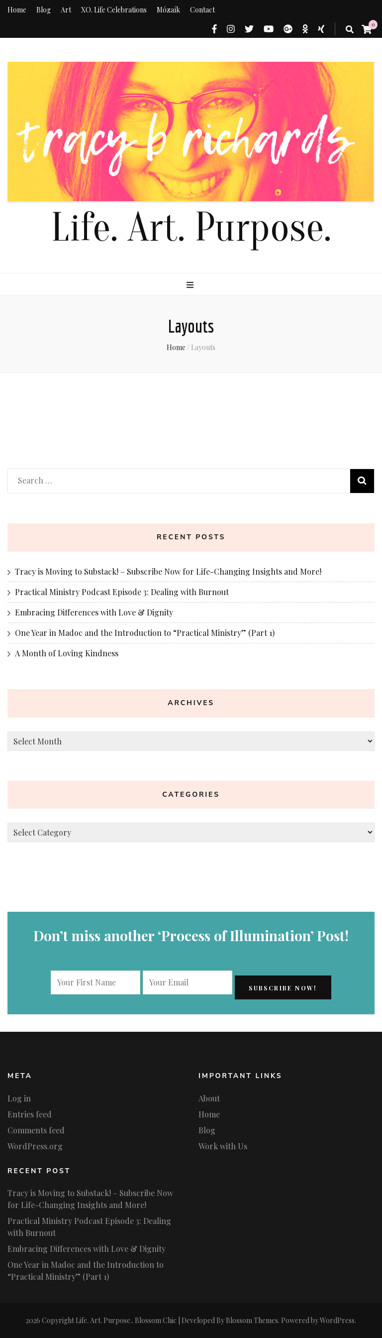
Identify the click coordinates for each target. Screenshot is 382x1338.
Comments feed (36, 1130)
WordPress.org (35, 1146)
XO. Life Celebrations (114, 9)
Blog (43, 9)
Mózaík (168, 9)
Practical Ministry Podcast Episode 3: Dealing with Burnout (122, 592)
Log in (19, 1098)
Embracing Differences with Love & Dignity (94, 612)
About (209, 1098)
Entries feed (29, 1114)
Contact (202, 9)
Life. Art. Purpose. (191, 228)
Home (16, 9)
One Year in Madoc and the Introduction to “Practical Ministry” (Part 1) (145, 632)
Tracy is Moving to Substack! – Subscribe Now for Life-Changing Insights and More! (168, 571)
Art (66, 9)
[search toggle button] (350, 29)
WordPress (337, 1320)
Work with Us (222, 1146)
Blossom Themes (252, 1320)
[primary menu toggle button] (191, 285)
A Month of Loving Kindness (66, 653)
